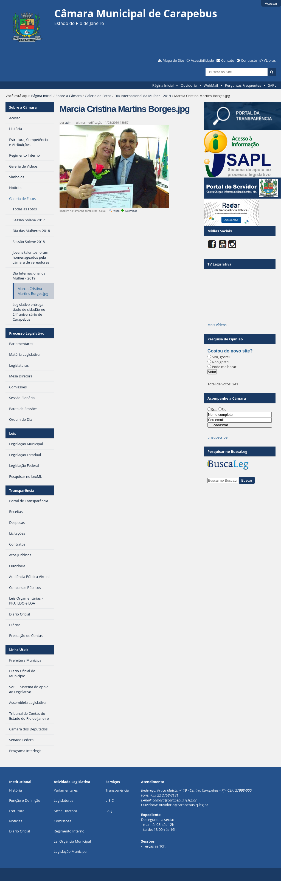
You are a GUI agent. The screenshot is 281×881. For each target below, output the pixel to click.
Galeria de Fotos (98, 95)
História (15, 790)
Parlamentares (66, 790)
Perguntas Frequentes (243, 85)
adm (68, 122)
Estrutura (16, 810)
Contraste (249, 60)
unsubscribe (217, 437)
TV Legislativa (219, 264)
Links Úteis (18, 649)
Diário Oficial (19, 831)
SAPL (272, 85)
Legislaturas (63, 800)
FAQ (108, 810)
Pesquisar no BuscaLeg (227, 451)
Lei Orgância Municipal (72, 841)
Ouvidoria (189, 85)
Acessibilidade (202, 60)
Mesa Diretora (65, 810)
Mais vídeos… (218, 324)
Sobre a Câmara (68, 95)
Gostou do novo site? (229, 351)
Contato (227, 60)
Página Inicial (163, 85)
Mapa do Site (173, 60)
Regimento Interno (69, 831)
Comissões (62, 820)
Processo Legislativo (26, 333)
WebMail (211, 85)
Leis (12, 433)
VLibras (270, 60)
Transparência (21, 490)
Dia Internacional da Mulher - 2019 (142, 95)
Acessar (271, 3)
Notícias (15, 820)
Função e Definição (24, 800)
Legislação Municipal (71, 851)
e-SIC (109, 800)
